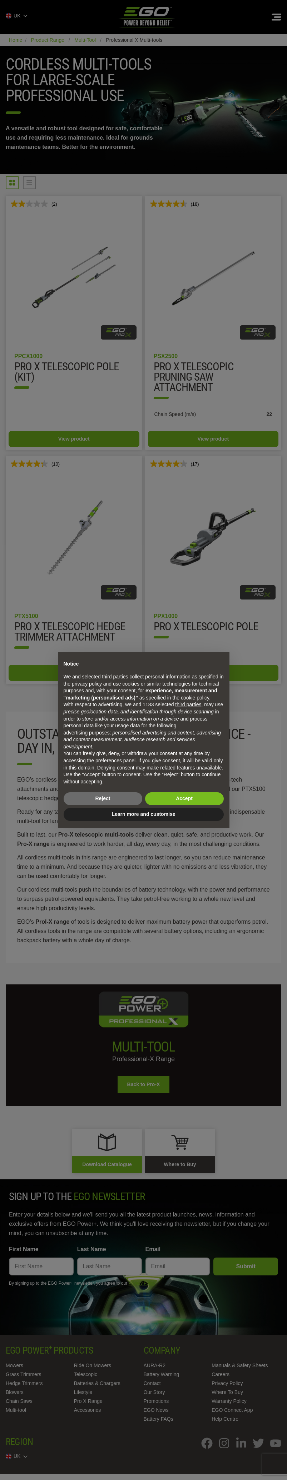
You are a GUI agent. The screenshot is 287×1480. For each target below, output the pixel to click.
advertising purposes (87, 733)
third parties (188, 704)
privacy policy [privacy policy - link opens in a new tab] (87, 684)
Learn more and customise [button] (143, 814)
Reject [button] (102, 798)
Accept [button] (184, 798)
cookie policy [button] (195, 698)
